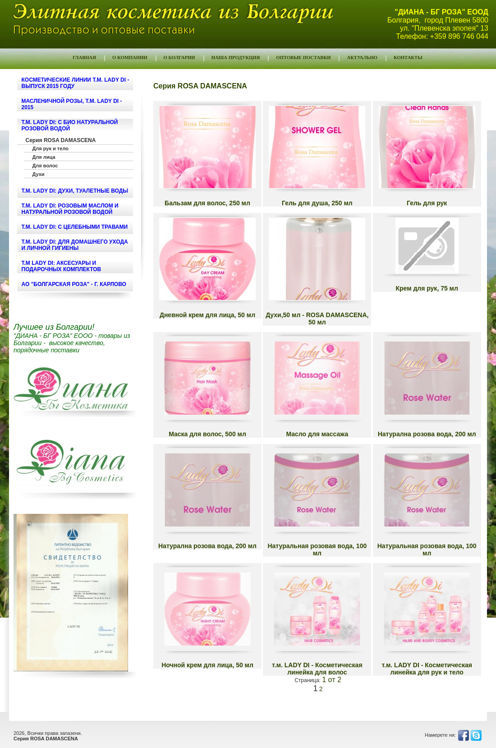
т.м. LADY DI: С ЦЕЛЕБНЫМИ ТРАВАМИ (75, 227)
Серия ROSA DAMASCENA (61, 140)
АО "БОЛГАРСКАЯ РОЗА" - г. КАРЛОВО (74, 284)
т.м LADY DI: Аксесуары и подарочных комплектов (61, 266)
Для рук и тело (50, 148)
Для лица (43, 157)
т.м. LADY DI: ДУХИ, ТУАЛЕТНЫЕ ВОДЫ (75, 191)
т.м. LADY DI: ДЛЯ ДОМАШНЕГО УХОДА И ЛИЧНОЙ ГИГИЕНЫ (75, 245)
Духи (38, 174)
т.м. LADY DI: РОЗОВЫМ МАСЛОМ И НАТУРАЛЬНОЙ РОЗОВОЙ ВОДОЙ (70, 209)
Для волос (45, 165)
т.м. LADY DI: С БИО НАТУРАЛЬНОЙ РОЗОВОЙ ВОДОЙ (70, 125)
